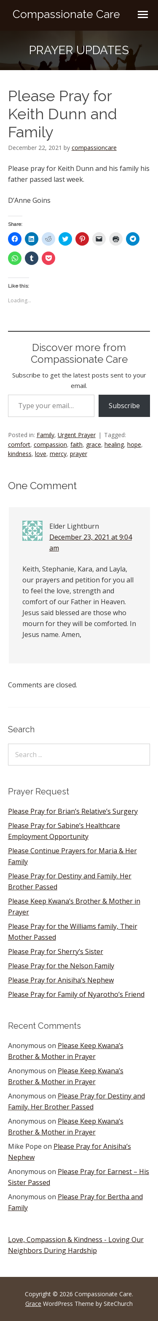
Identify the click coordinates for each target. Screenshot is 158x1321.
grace (93, 444)
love (40, 454)
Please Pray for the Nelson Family (61, 965)
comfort (19, 444)
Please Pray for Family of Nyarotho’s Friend (76, 994)
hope (134, 444)
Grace (33, 1304)
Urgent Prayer (77, 435)
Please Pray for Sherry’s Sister (55, 951)
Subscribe (124, 405)
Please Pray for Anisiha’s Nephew (61, 980)
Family (45, 435)
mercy (58, 454)
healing (114, 444)
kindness (20, 454)
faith (76, 444)
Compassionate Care (66, 14)
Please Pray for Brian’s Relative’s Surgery (73, 811)
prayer (78, 454)
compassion (50, 444)
